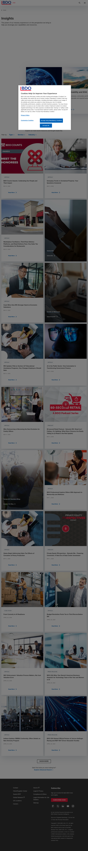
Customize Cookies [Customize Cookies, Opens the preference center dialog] (27, 120)
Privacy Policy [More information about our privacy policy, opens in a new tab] (25, 115)
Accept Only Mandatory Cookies (51, 120)
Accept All (46, 125)
